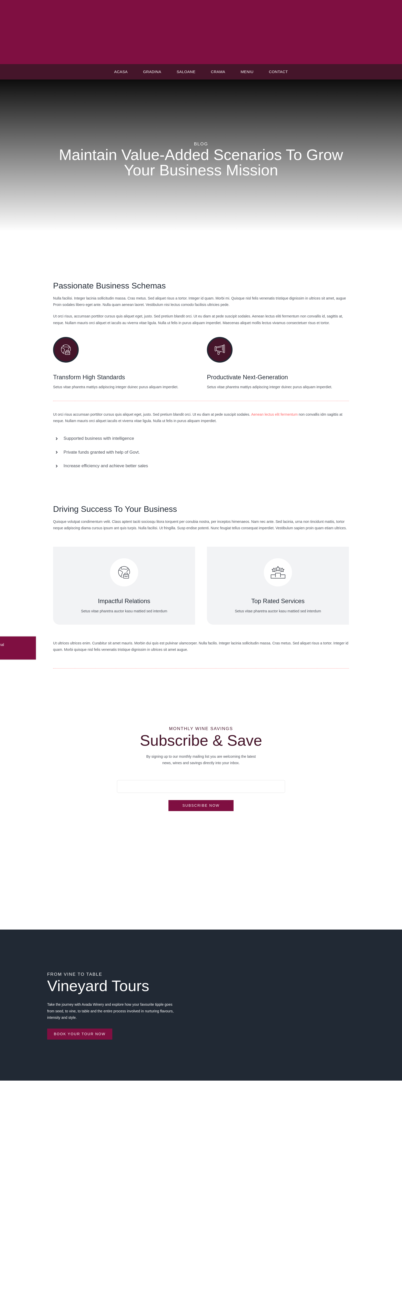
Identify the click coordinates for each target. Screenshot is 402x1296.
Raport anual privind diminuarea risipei (201, 1179)
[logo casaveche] (201, 12)
